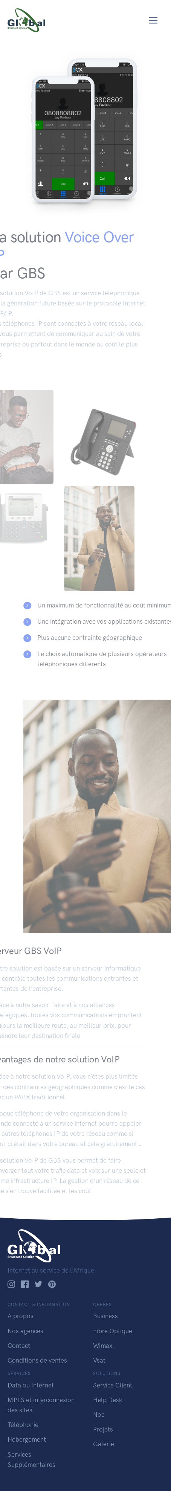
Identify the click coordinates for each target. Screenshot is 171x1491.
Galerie (103, 1444)
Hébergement (27, 1439)
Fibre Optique (112, 1331)
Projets (103, 1429)
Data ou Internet (31, 1385)
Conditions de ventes (37, 1360)
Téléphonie (23, 1424)
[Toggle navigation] (153, 20)
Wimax (102, 1345)
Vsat (99, 1360)
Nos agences (25, 1331)
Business (105, 1316)
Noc (98, 1414)
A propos (21, 1316)
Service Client (112, 1385)
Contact (19, 1345)
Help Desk (107, 1400)
